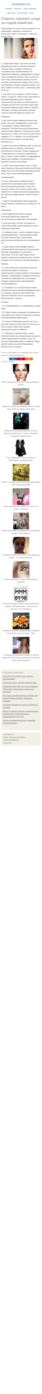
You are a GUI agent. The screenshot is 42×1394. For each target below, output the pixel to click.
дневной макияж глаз (26, 352)
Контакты (5, 737)
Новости (17, 8)
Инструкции (22, 13)
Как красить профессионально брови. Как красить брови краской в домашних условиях (20, 698)
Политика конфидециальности (11, 739)
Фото (32, 13)
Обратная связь (7, 742)
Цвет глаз (11, 13)
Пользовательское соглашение (17, 737)
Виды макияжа (29, 8)
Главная (8, 8)
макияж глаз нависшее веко (17, 355)
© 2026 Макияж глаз (8, 734)
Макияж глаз (21, 4)
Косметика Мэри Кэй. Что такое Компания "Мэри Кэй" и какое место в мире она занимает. (20, 689)
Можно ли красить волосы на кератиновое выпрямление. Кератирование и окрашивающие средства (20, 714)
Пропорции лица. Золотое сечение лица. (20, 683)
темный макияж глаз (13, 352)
